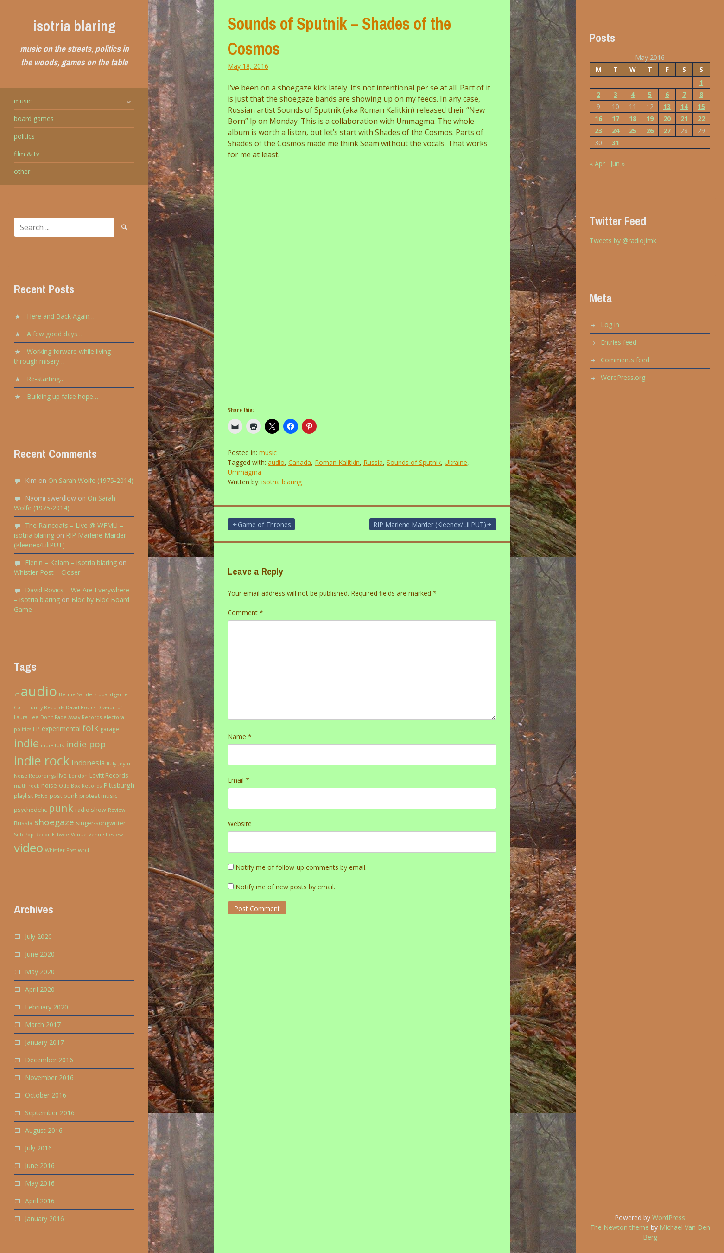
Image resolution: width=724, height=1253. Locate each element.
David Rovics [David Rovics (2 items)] (80, 707)
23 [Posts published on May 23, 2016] (598, 130)
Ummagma (244, 472)
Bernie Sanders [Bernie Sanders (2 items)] (77, 694)
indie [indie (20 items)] (26, 743)
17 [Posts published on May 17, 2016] (615, 118)
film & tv (26, 153)
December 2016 (49, 1059)
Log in (610, 324)
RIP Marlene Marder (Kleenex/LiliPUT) (429, 524)
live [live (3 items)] (62, 775)
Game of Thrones (264, 524)
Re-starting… (46, 378)
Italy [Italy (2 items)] (111, 763)
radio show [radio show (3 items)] (90, 810)
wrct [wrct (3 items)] (83, 850)
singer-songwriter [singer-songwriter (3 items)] (101, 823)
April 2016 (40, 1200)
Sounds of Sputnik (414, 462)
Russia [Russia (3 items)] (23, 823)
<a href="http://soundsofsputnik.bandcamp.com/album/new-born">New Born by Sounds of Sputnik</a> (309, 280)
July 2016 (38, 1148)
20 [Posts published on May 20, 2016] (667, 118)
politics (24, 136)
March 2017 (43, 1024)
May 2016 (40, 1183)
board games (34, 118)
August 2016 (44, 1130)
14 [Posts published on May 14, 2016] (684, 106)
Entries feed (618, 342)
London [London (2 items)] (78, 775)
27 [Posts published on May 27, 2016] (667, 130)
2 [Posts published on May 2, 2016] (598, 94)
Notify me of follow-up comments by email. (301, 867)
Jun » (617, 163)
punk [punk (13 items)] (61, 808)
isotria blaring (74, 26)
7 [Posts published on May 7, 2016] (684, 94)
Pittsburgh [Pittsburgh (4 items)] (118, 785)
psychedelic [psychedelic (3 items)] (30, 810)
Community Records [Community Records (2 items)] (39, 707)
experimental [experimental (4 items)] (61, 728)
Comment (245, 612)
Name (240, 736)
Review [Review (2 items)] (116, 810)
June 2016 (40, 1165)
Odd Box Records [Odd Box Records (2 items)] (80, 786)
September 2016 (50, 1112)
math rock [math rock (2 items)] (26, 786)
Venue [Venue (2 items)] (79, 834)
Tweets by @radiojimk (623, 240)
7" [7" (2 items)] (16, 694)
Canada (299, 462)
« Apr (597, 163)
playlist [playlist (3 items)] (23, 796)
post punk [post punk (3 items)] (63, 796)
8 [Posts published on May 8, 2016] (701, 94)
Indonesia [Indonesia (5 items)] (88, 763)
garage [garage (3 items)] (109, 729)
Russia (373, 462)
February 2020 (46, 1006)
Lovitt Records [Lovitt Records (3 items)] (108, 775)
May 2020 (40, 971)
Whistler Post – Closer (47, 572)
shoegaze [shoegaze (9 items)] (54, 822)
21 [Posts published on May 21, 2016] (684, 118)
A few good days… (55, 333)
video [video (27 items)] (28, 847)
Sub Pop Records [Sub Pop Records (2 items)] (34, 834)
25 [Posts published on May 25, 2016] (632, 130)
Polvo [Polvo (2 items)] (41, 796)
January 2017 (44, 1042)
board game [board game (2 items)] (113, 694)
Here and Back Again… (61, 316)
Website (240, 823)
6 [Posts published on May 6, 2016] (667, 94)
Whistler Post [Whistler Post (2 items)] (60, 850)
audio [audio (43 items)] (39, 691)
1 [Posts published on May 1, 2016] (701, 82)
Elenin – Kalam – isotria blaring (71, 562)
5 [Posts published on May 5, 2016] (650, 94)
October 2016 (45, 1095)
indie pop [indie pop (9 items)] (86, 744)
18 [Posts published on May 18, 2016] (632, 118)
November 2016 (49, 1077)
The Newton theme (619, 1227)
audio (276, 462)
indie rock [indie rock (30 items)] (42, 760)
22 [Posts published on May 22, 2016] (701, 118)
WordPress (668, 1217)
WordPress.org (623, 377)
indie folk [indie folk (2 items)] (52, 745)
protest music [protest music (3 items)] (98, 796)
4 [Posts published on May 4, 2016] (633, 94)
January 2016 (44, 1218)
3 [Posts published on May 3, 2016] (615, 94)
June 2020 (40, 954)
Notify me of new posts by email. (285, 886)
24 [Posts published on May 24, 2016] (615, 130)
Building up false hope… (62, 396)
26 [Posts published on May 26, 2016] (650, 130)
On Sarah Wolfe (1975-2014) (90, 480)
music (23, 100)
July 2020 (38, 936)
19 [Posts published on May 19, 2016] (650, 118)
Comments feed (625, 359)
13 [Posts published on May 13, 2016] (667, 106)
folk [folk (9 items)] (90, 728)
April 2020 (40, 989)
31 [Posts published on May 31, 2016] (615, 142)
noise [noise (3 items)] (49, 786)
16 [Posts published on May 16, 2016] (598, 118)
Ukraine (456, 462)
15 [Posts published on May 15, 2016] (701, 106)
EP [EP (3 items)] (36, 729)
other (22, 171)
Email (238, 780)
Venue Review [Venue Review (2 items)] (106, 834)
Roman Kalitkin (337, 462)
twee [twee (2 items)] (63, 834)
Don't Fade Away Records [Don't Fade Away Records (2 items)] (71, 717)
